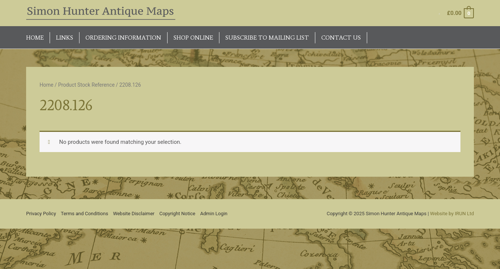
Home (46, 85)
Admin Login (214, 213)
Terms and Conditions (84, 213)
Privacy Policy (41, 213)
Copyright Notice (177, 213)
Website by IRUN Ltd (452, 213)
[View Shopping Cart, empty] (460, 13)
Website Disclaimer (133, 213)
